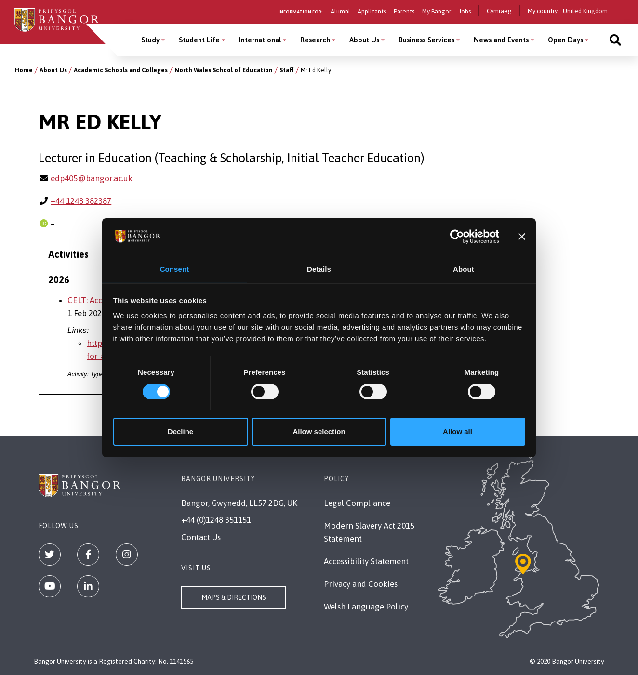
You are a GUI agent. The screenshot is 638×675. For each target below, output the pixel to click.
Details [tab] (319, 269)
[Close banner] (521, 236)
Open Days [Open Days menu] (565, 40)
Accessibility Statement (366, 561)
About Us (53, 70)
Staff (286, 70)
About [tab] (463, 269)
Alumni (340, 11)
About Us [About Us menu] (364, 40)
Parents (404, 11)
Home (23, 70)
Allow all (457, 432)
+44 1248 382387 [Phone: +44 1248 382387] (81, 201)
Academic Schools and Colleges (121, 70)
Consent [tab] (174, 269)
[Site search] (615, 40)
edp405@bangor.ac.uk (92, 178)
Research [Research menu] (315, 40)
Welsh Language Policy (366, 606)
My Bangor (436, 11)
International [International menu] (260, 40)
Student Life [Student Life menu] (199, 40)
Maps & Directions (233, 597)
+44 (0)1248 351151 (216, 520)
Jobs (465, 11)
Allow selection (318, 432)
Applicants (372, 11)
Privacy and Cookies (361, 584)
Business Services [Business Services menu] (426, 40)
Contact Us (201, 537)
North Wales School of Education (223, 70)
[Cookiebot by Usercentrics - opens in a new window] (457, 236)
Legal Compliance (357, 503)
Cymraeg (499, 11)
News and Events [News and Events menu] (501, 40)
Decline (180, 432)
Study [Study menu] (150, 40)
